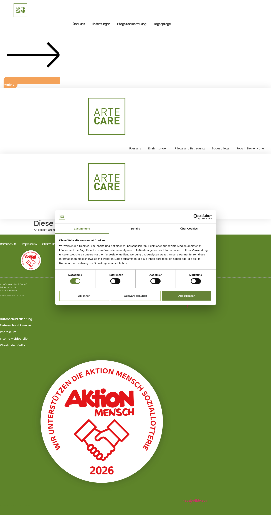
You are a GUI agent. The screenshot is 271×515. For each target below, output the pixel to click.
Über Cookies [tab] (189, 228)
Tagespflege (162, 24)
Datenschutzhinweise (15, 325)
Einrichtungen (101, 24)
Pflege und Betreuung (131, 24)
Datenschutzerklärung (16, 319)
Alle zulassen (186, 295)
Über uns (79, 24)
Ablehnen (84, 295)
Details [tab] (135, 228)
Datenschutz (8, 244)
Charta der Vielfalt (53, 244)
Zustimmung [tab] (82, 228)
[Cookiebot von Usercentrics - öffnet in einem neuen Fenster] (196, 217)
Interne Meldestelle (13, 339)
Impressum (29, 244)
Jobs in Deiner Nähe (250, 148)
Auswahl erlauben (135, 295)
